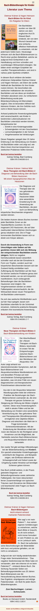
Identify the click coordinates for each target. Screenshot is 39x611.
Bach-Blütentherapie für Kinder (19, 5)
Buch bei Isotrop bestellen (11, 314)
